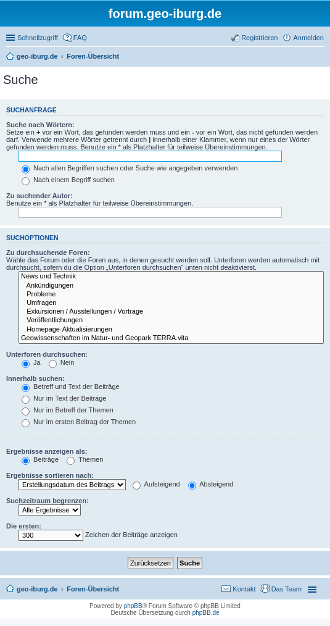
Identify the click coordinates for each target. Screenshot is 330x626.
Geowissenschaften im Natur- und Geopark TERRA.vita (171, 338)
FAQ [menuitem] (80, 37)
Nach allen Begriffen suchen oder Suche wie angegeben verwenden (129, 168)
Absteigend (211, 484)
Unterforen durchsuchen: (47, 354)
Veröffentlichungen (171, 320)
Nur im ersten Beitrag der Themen (79, 421)
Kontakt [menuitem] (244, 589)
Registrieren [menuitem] (259, 37)
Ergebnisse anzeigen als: (46, 451)
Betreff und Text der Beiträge (71, 386)
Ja (31, 362)
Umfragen (171, 303)
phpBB (133, 606)
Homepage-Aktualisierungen (171, 329)
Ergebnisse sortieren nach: (50, 475)
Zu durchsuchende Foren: (48, 252)
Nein (62, 362)
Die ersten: (23, 526)
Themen (85, 459)
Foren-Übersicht (93, 589)
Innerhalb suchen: (35, 378)
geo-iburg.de (37, 589)
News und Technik (171, 276)
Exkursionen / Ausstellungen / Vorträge (171, 311)
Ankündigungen (171, 286)
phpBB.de (206, 612)
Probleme (171, 294)
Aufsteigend (156, 484)
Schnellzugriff (37, 37)
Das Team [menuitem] (286, 589)
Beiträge (40, 459)
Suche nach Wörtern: (40, 124)
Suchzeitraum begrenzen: (47, 500)
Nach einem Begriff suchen (68, 179)
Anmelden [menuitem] (308, 37)
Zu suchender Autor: (39, 195)
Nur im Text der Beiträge (64, 398)
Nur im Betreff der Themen (67, 410)
